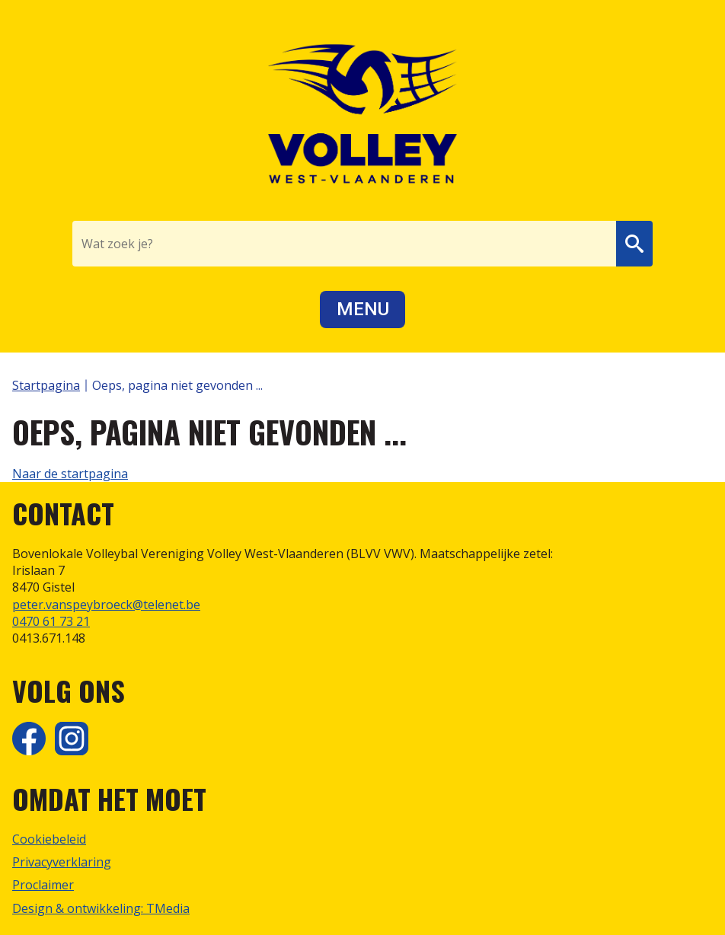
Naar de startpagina (70, 473)
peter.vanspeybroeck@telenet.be (106, 604)
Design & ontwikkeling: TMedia (101, 908)
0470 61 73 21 (51, 621)
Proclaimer (43, 884)
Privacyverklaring (61, 862)
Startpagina (46, 385)
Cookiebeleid (49, 839)
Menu (363, 309)
